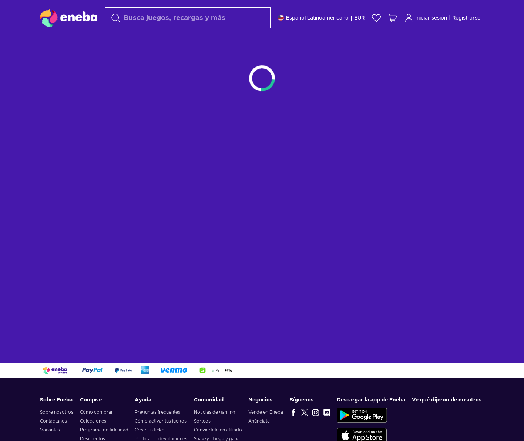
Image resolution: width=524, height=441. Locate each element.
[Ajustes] (321, 17)
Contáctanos (53, 421)
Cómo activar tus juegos (161, 421)
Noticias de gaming (214, 412)
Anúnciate (259, 421)
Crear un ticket (150, 430)
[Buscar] (187, 18)
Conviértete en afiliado (218, 430)
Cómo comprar (96, 412)
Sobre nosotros (56, 412)
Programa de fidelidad (104, 430)
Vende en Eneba (265, 412)
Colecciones (93, 421)
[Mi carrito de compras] (392, 17)
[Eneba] (68, 18)
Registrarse (466, 18)
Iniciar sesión (425, 18)
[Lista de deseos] (376, 17)
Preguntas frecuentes (157, 412)
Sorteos (202, 421)
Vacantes (50, 430)
